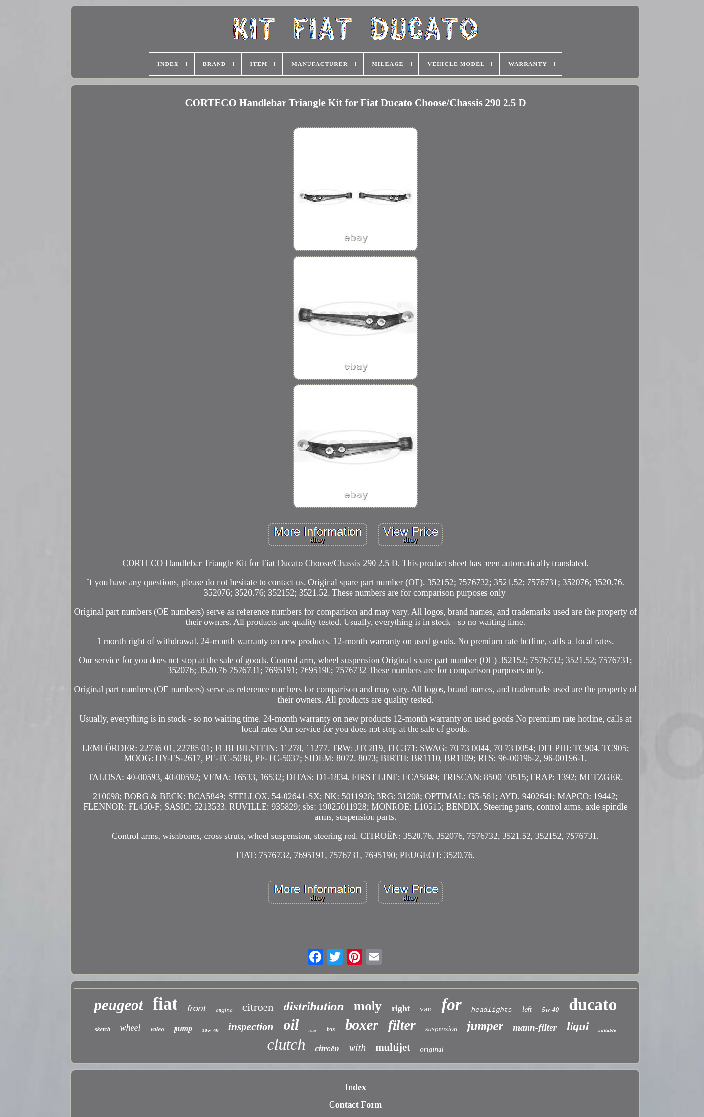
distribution (314, 1006)
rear (312, 1030)
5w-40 (550, 1009)
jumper (485, 1025)
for (451, 1004)
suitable (607, 1030)
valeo (157, 1028)
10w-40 (210, 1030)
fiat (165, 1003)
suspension (441, 1028)
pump (183, 1028)
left (527, 1009)
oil (291, 1024)
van (426, 1008)
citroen (258, 1007)
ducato (592, 1004)
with (357, 1047)
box (331, 1029)
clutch (286, 1044)
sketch (102, 1029)
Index (355, 1087)
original (431, 1049)
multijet (392, 1047)
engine (224, 1009)
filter (402, 1024)
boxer (361, 1024)
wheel (130, 1027)
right (401, 1008)
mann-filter (535, 1027)
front (196, 1008)
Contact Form (355, 1105)
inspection (251, 1026)
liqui (578, 1026)
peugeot (118, 1004)
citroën (327, 1048)
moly (368, 1006)
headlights (491, 1010)
